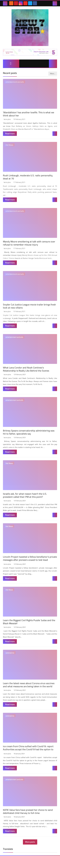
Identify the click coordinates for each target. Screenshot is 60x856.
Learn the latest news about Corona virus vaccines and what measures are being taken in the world (28, 685)
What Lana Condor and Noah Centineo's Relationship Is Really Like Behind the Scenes (26, 369)
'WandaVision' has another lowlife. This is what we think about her (28, 114)
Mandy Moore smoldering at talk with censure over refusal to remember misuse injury (29, 243)
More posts (30, 842)
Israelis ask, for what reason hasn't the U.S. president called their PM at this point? (25, 495)
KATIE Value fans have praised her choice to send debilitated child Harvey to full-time (28, 811)
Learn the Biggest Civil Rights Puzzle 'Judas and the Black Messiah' (29, 622)
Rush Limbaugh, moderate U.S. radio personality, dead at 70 (28, 177)
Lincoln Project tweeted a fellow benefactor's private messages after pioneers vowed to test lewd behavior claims (30, 560)
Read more (10, 133)
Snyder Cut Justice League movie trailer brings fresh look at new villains (29, 306)
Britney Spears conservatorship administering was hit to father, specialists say (28, 432)
